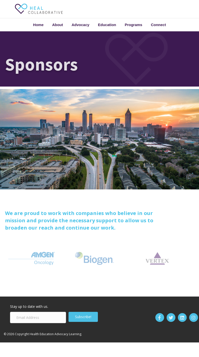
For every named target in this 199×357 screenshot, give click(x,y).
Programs (133, 25)
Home (38, 25)
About (57, 25)
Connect (158, 25)
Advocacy (80, 25)
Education (107, 25)
